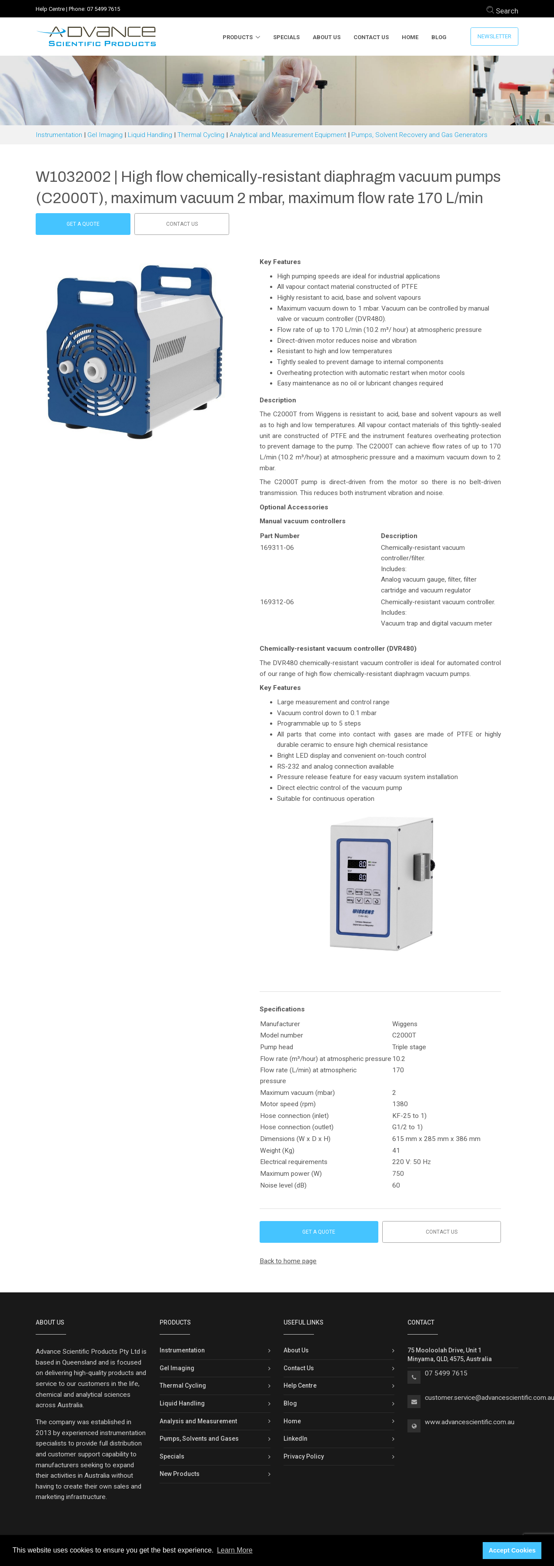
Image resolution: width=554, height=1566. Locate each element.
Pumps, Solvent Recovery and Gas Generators (419, 135)
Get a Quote (83, 224)
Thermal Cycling (200, 135)
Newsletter (494, 36)
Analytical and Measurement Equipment (288, 135)
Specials (286, 37)
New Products (180, 1473)
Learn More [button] (235, 1550)
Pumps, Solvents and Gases (199, 1438)
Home (410, 37)
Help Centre (50, 9)
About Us (326, 37)
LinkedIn (295, 1438)
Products (238, 37)
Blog (439, 37)
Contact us (182, 224)
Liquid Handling (150, 135)
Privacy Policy (304, 1456)
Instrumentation (59, 135)
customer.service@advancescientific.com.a (488, 1398)
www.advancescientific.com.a (468, 1422)
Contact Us (371, 37)
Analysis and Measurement (198, 1421)
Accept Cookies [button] (512, 1550)
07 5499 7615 (103, 9)
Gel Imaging (105, 135)
